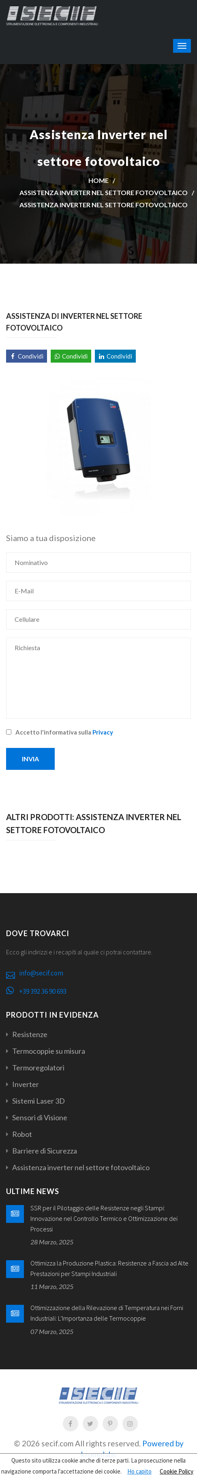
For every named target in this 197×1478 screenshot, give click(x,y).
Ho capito (139, 1471)
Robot (22, 1134)
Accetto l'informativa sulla (59, 732)
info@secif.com (41, 973)
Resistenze (29, 1034)
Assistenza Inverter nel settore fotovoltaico (103, 204)
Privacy (102, 732)
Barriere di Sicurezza (44, 1150)
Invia (30, 759)
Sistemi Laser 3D (38, 1100)
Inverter (25, 1084)
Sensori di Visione (39, 1117)
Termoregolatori (38, 1067)
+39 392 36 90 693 (42, 991)
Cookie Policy (176, 1471)
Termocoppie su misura (48, 1050)
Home (98, 180)
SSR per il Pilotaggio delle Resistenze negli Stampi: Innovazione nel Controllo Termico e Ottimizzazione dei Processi (104, 1218)
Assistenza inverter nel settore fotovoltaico (103, 192)
